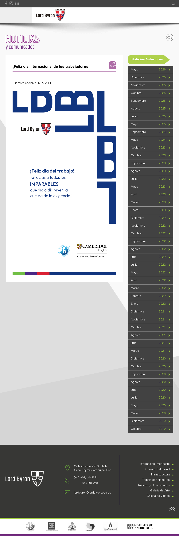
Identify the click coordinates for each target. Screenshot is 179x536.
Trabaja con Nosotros (156, 480)
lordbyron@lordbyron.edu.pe (92, 492)
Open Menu (16, 15)
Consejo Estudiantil (157, 469)
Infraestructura (160, 474)
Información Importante (154, 464)
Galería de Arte (160, 490)
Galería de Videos (158, 496)
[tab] (150, 70)
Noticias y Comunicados (154, 485)
